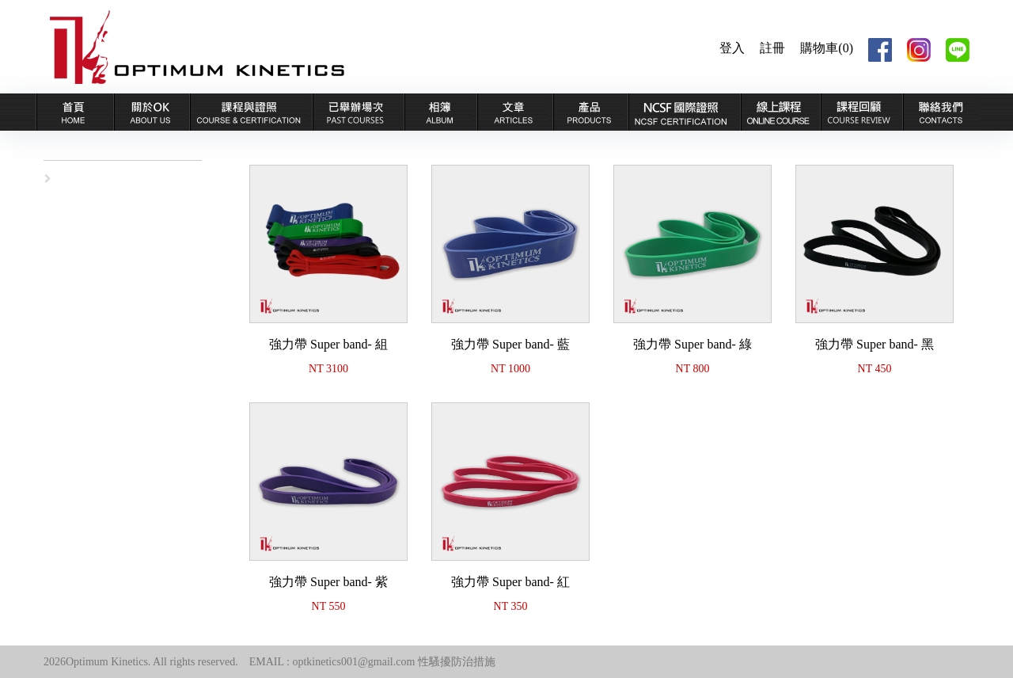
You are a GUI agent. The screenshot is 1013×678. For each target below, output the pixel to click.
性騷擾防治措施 (456, 662)
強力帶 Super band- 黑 (874, 344)
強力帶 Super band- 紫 (328, 581)
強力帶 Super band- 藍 (510, 344)
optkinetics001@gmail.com (353, 662)
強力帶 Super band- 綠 (692, 344)
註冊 (772, 48)
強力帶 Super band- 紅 (510, 581)
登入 (732, 48)
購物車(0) (826, 48)
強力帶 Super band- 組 (328, 344)
